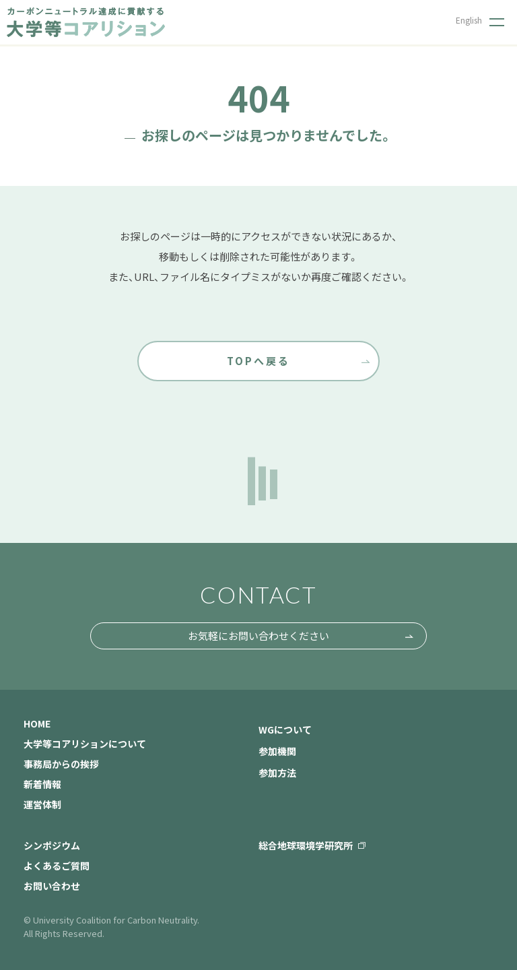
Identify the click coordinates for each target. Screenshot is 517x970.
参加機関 (277, 751)
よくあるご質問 (57, 865)
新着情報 (42, 784)
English (469, 20)
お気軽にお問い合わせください (258, 635)
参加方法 (277, 772)
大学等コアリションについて (85, 743)
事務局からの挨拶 (61, 764)
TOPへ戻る (258, 361)
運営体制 (42, 804)
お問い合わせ (52, 886)
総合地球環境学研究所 (305, 845)
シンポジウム (52, 845)
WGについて (285, 729)
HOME (37, 723)
